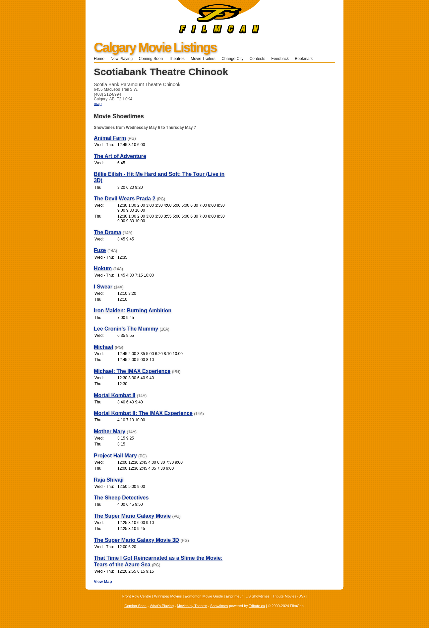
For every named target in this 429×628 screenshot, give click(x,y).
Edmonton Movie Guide (204, 596)
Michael (103, 347)
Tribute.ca (257, 606)
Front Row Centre (136, 596)
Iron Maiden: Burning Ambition (132, 310)
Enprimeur (234, 596)
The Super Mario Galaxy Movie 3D (136, 540)
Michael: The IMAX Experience (132, 371)
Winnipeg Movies (168, 596)
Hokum (103, 268)
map (97, 103)
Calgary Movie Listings (155, 47)
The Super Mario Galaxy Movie (132, 516)
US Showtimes (258, 596)
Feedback (280, 58)
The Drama (107, 232)
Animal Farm (110, 138)
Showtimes (219, 606)
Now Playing (121, 58)
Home (99, 58)
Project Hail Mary (115, 455)
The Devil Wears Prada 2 (124, 198)
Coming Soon (151, 58)
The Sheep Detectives (121, 497)
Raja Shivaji (109, 480)
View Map (103, 581)
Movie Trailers (203, 58)
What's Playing (162, 606)
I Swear (103, 286)
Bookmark (306, 58)
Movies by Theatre (192, 606)
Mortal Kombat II (114, 395)
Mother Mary (109, 431)
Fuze (100, 250)
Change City (232, 58)
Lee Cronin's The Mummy (126, 329)
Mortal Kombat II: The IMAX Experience (143, 413)
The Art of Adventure (120, 156)
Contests (257, 58)
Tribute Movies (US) (289, 596)
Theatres (176, 58)
